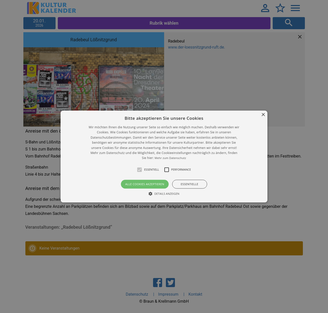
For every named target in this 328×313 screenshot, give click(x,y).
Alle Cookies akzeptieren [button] (144, 184)
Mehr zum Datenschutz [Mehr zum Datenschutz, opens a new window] (170, 158)
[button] (164, 156)
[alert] (164, 156)
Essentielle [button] (189, 184)
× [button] (263, 115)
